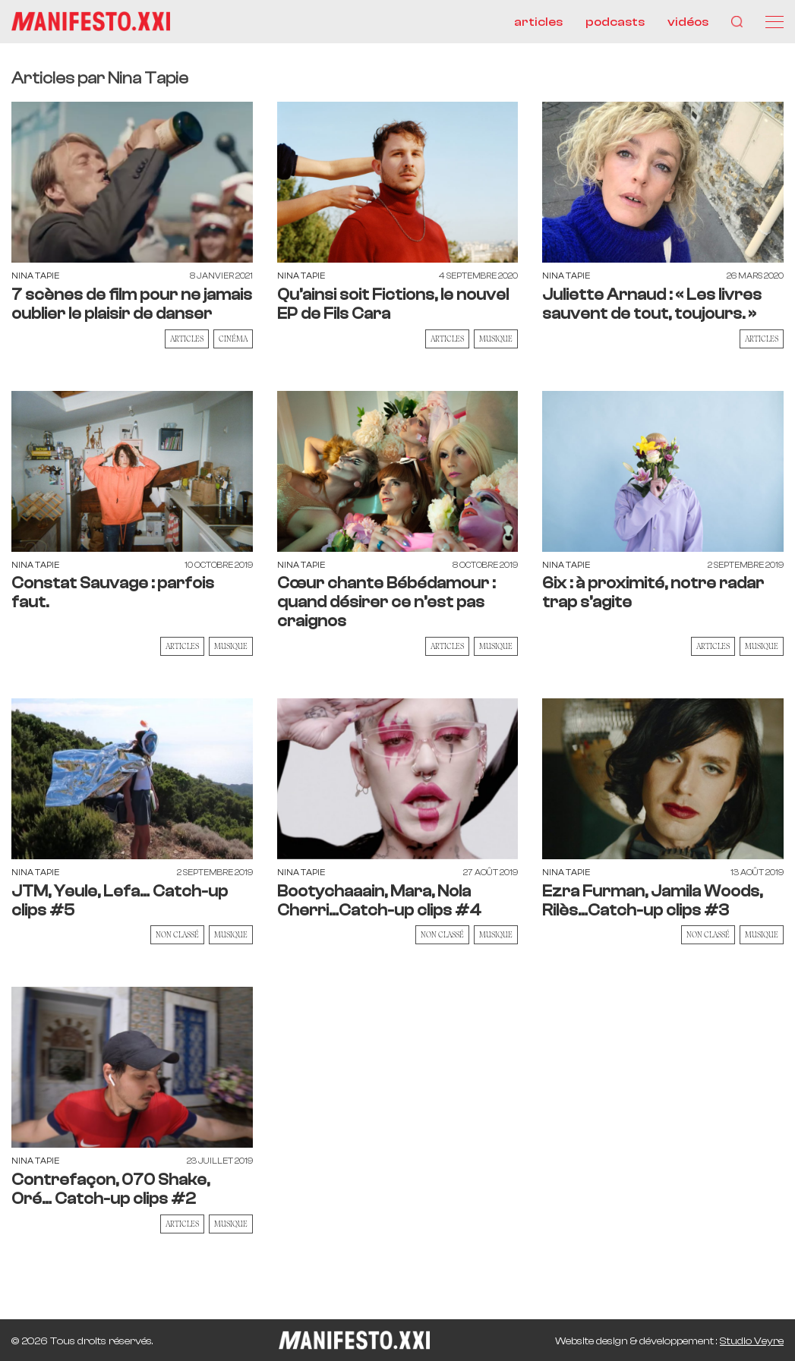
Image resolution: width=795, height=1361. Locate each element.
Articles (186, 338)
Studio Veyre (752, 1341)
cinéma (233, 338)
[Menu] (774, 22)
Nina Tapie (35, 276)
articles (538, 22)
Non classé (177, 934)
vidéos (687, 22)
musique (496, 338)
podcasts (615, 22)
